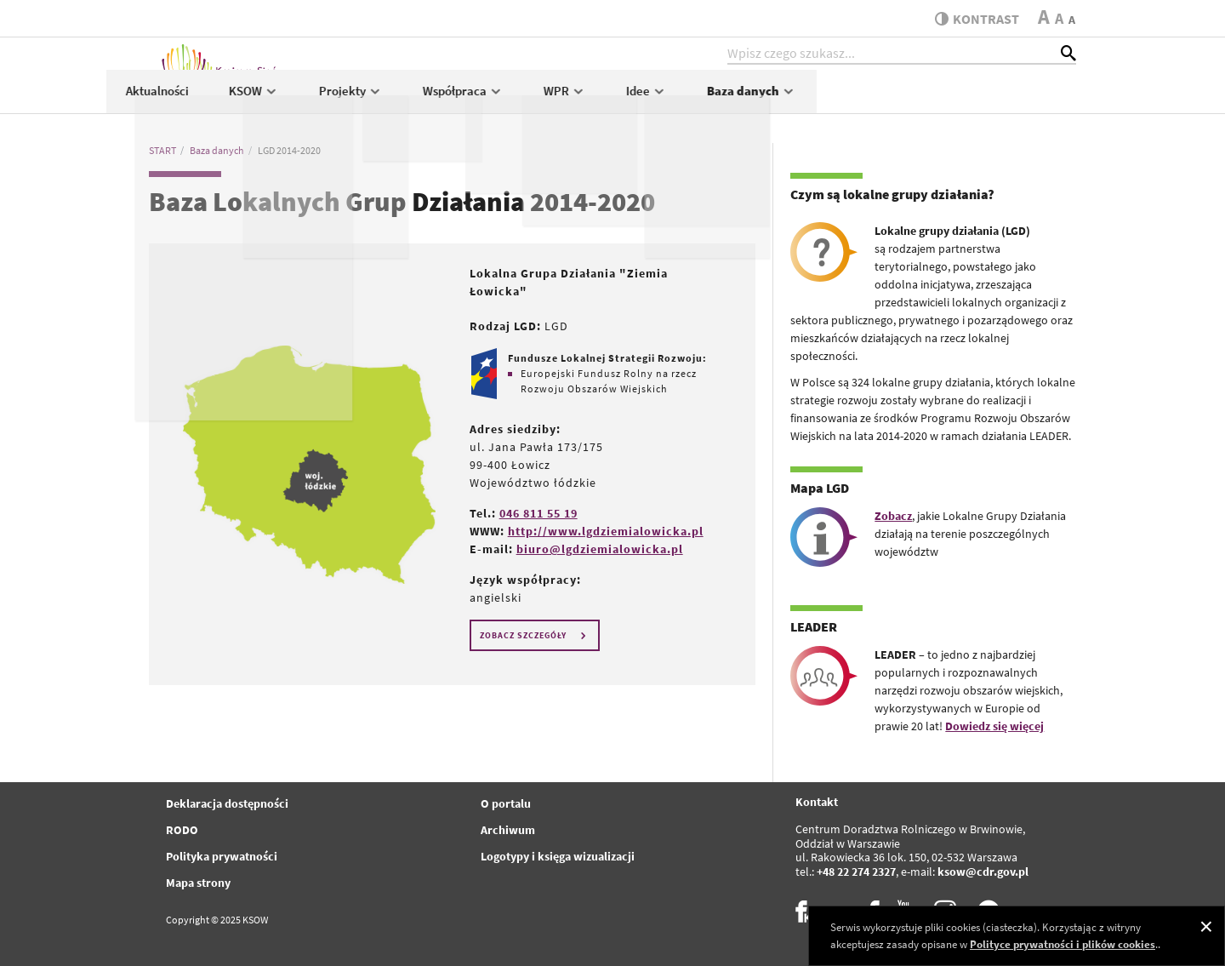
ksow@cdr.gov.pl (982, 871)
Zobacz (893, 515)
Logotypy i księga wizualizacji (558, 856)
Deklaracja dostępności (227, 803)
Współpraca (723, 99)
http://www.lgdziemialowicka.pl (606, 531)
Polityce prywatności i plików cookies (1062, 944)
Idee (906, 99)
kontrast (973, 18)
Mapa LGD (819, 487)
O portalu (506, 803)
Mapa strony (198, 882)
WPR (825, 99)
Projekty (611, 99)
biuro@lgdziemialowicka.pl (599, 549)
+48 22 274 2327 (856, 871)
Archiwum (508, 829)
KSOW (514, 99)
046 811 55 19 (538, 513)
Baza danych (1012, 99)
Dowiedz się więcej (994, 726)
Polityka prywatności (221, 856)
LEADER (813, 626)
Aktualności (417, 99)
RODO (182, 829)
